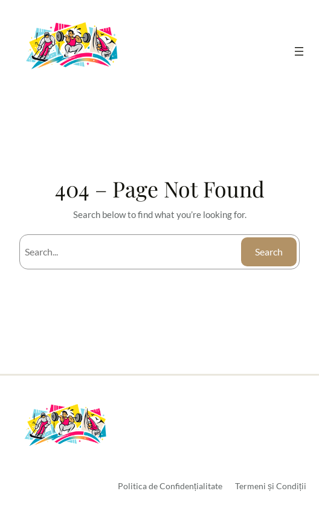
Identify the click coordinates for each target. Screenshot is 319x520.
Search (269, 251)
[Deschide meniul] (299, 51)
